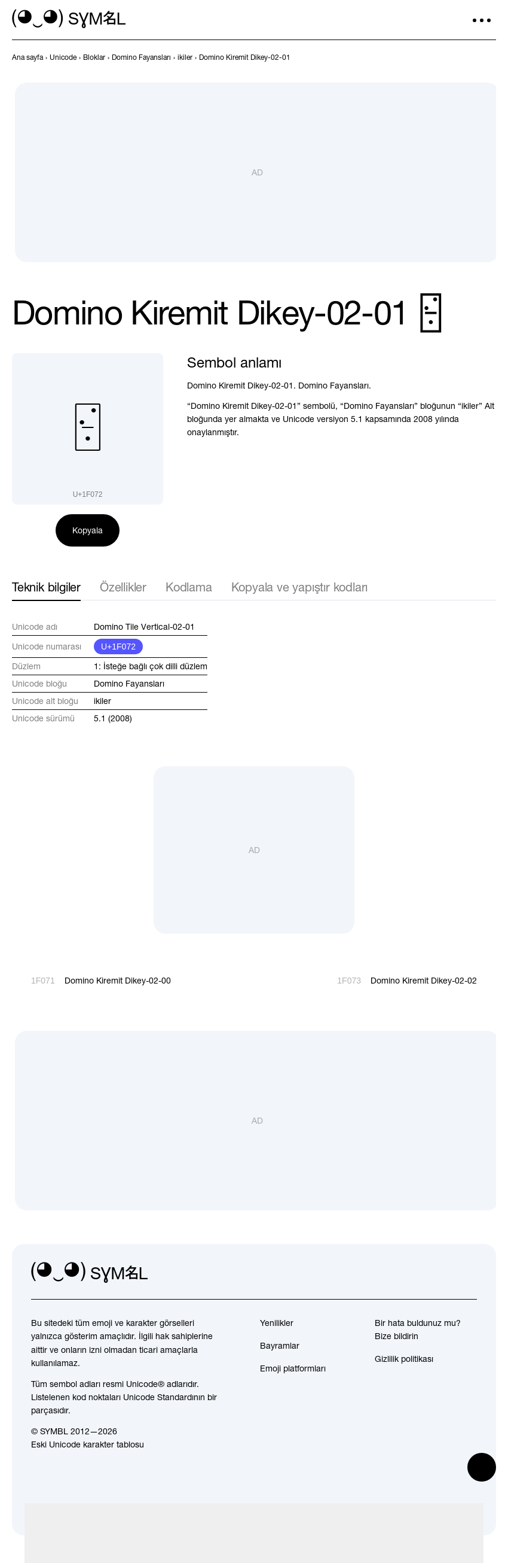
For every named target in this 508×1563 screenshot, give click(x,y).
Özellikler (123, 587)
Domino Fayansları (129, 683)
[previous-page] (27, 57)
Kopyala (87, 530)
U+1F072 (118, 646)
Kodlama (189, 587)
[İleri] (489, 57)
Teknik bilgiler (46, 587)
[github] (441, 1272)
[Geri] (467, 57)
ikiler (102, 701)
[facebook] (467, 1272)
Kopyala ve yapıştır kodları (299, 587)
